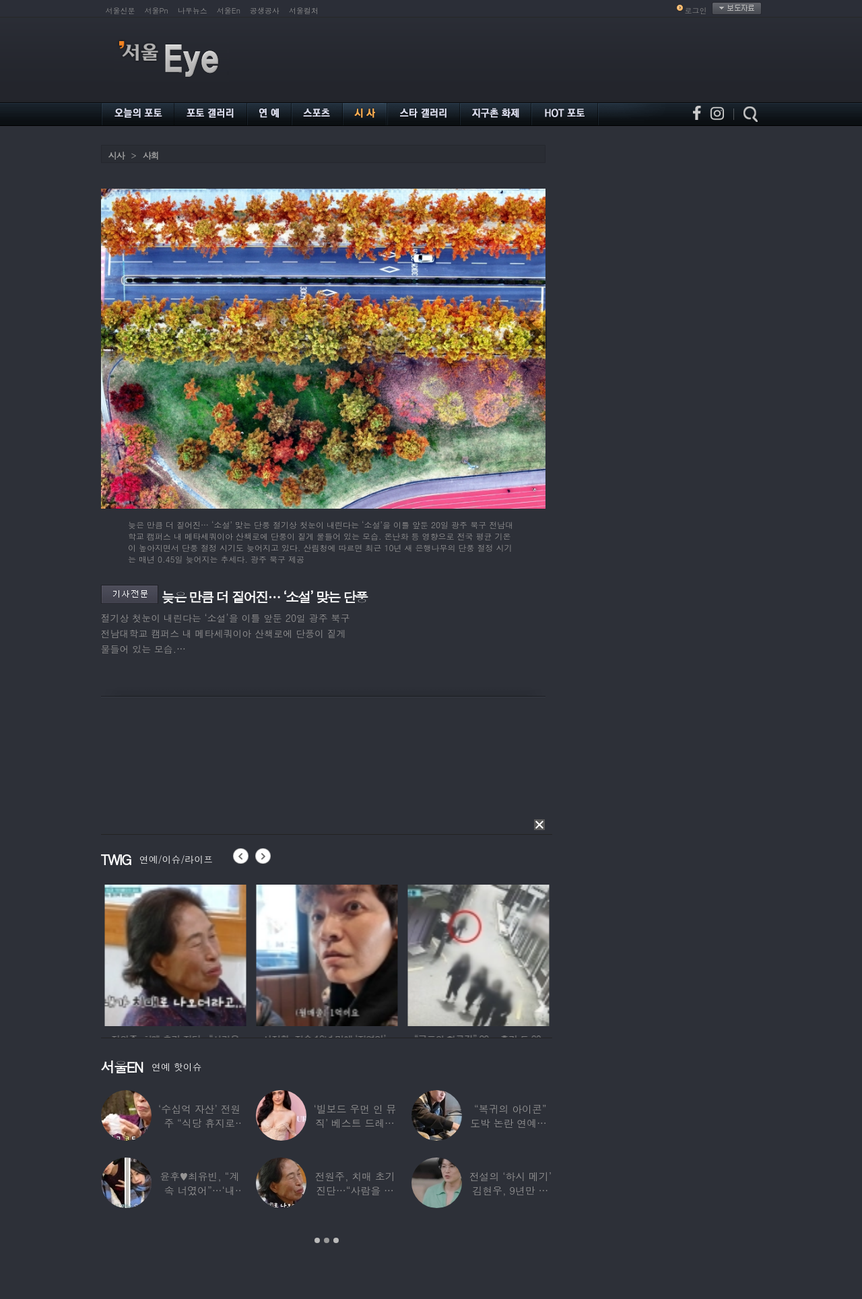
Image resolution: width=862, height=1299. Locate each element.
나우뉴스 (192, 10)
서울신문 (120, 10)
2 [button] (326, 1240)
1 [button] (317, 1240)
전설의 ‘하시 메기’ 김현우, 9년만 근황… (510, 1190)
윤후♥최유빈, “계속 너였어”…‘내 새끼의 (199, 1190)
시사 (116, 155)
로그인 (696, 10)
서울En (228, 10)
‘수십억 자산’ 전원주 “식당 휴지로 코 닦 (199, 1123)
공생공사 (264, 10)
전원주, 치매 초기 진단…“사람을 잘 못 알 (354, 1190)
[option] (206, 953)
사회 (151, 155)
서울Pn (156, 10)
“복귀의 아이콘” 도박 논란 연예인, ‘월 (510, 1123)
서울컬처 (304, 10)
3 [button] (336, 1240)
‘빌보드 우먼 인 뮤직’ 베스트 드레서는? (355, 1123)
